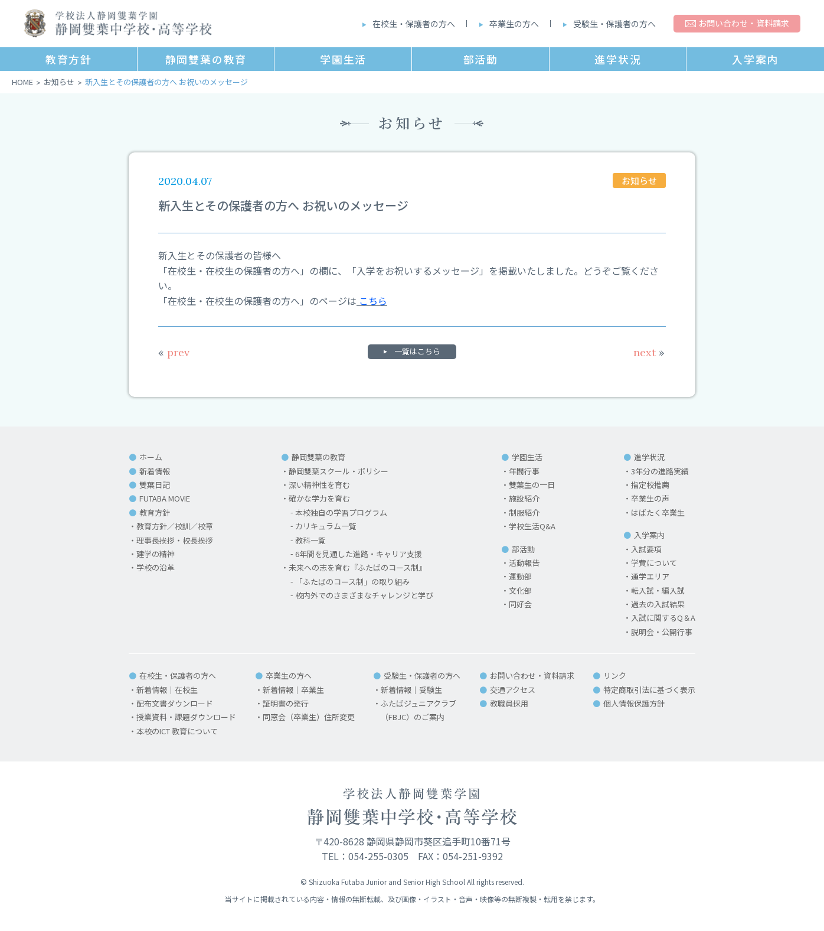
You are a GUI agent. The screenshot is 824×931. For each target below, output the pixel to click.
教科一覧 (310, 540)
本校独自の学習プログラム (341, 512)
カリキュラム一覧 (326, 526)
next (649, 352)
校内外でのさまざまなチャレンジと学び (364, 595)
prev (173, 352)
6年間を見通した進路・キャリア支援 (358, 553)
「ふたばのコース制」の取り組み (352, 581)
